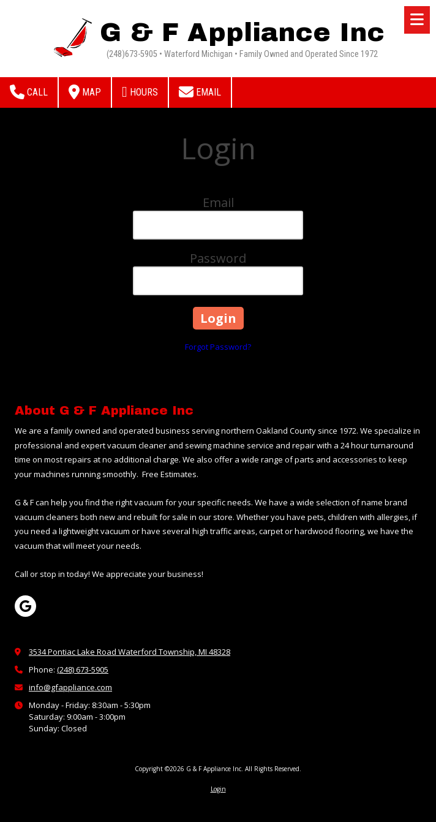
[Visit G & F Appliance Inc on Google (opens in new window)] (25, 606)
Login (218, 789)
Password (218, 258)
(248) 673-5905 (82, 669)
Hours (140, 92)
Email (200, 92)
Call (29, 92)
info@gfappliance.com (70, 687)
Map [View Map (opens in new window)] (85, 92)
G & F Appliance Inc (242, 32)
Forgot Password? (218, 346)
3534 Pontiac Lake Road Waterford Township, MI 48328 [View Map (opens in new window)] (129, 651)
